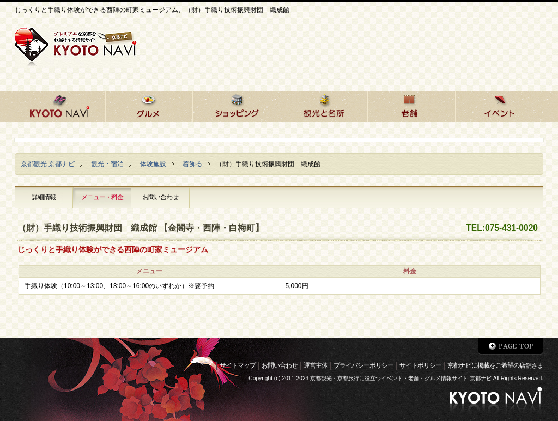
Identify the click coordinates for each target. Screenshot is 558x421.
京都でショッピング (236, 105)
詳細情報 (44, 197)
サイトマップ (238, 365)
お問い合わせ (160, 197)
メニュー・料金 (102, 197)
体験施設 (153, 164)
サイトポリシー (420, 365)
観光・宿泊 (107, 164)
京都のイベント (499, 105)
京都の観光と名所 (324, 105)
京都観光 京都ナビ (48, 164)
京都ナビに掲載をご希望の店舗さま (495, 365)
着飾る (192, 164)
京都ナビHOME (60, 105)
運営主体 (315, 365)
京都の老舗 (411, 105)
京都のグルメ (148, 105)
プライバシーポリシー (363, 365)
